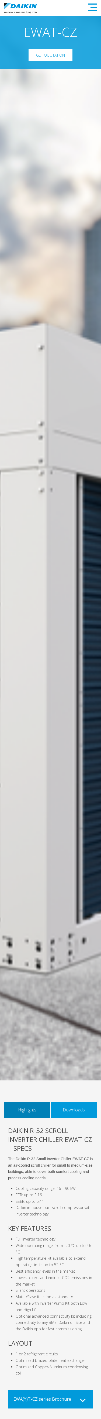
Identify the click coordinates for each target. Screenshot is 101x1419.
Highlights (27, 1110)
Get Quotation (50, 55)
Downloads (74, 1110)
